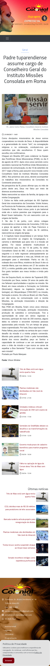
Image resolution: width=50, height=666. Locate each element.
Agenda (8, 630)
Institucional (10, 626)
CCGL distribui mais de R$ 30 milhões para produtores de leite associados (20, 508)
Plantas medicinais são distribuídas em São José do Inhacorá (31, 390)
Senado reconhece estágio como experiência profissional (21, 559)
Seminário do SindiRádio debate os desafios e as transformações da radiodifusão (34, 428)
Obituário (9, 634)
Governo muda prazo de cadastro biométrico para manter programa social (34, 447)
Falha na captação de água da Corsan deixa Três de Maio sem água (32, 466)
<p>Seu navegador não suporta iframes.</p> (37, 28)
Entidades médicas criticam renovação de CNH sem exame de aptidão (33, 409)
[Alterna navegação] (7, 38)
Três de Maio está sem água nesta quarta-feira (31, 371)
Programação (11, 638)
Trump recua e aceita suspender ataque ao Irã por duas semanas (19, 546)
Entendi (8, 660)
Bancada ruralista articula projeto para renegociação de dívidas (19, 521)
